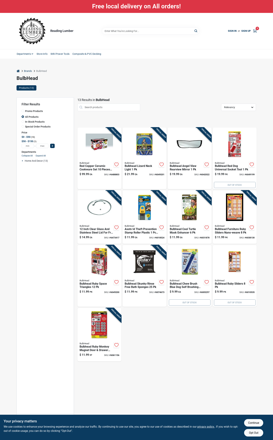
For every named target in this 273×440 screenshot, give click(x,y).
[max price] (42, 146)
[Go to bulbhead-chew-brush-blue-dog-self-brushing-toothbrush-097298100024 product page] (190, 276)
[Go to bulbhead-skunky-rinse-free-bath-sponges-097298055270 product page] (144, 276)
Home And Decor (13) (36, 160)
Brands (28, 71)
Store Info (42, 53)
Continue (253, 422)
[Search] (196, 31)
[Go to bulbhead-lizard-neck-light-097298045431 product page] (144, 158)
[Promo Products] (23, 111)
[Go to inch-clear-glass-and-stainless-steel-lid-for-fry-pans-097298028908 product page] (99, 217)
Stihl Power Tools (59, 53)
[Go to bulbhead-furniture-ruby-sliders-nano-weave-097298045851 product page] (235, 217)
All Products (31, 117)
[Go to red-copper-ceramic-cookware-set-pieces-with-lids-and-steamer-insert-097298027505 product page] (99, 158)
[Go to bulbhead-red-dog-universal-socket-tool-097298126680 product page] (235, 158)
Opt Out (253, 432)
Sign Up (246, 30)
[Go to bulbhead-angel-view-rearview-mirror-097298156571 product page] (190, 158)
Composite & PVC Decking (86, 53)
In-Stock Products (35, 122)
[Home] (18, 71)
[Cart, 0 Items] (255, 31)
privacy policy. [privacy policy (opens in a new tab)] (206, 426)
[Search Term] (150, 31)
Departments (24, 53)
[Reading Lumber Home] (32, 31)
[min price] (28, 146)
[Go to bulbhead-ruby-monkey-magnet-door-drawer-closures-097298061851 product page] (99, 334)
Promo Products (34, 111)
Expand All (41, 156)
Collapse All (27, 156)
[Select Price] (52, 146)
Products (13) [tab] (26, 88)
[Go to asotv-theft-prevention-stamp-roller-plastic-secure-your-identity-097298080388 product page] (144, 217)
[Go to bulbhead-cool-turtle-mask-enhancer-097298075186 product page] (190, 217)
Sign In (232, 30)
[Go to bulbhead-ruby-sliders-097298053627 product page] (235, 276)
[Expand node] (23, 160)
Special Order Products (37, 126)
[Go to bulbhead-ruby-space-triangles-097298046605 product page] (99, 276)
